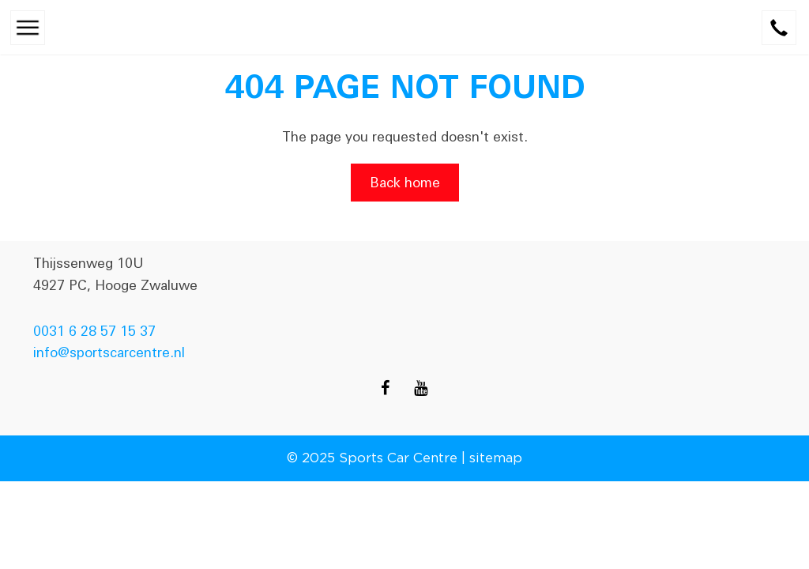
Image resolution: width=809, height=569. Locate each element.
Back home (405, 182)
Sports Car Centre (398, 457)
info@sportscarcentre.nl (109, 352)
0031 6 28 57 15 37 (94, 331)
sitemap (495, 457)
